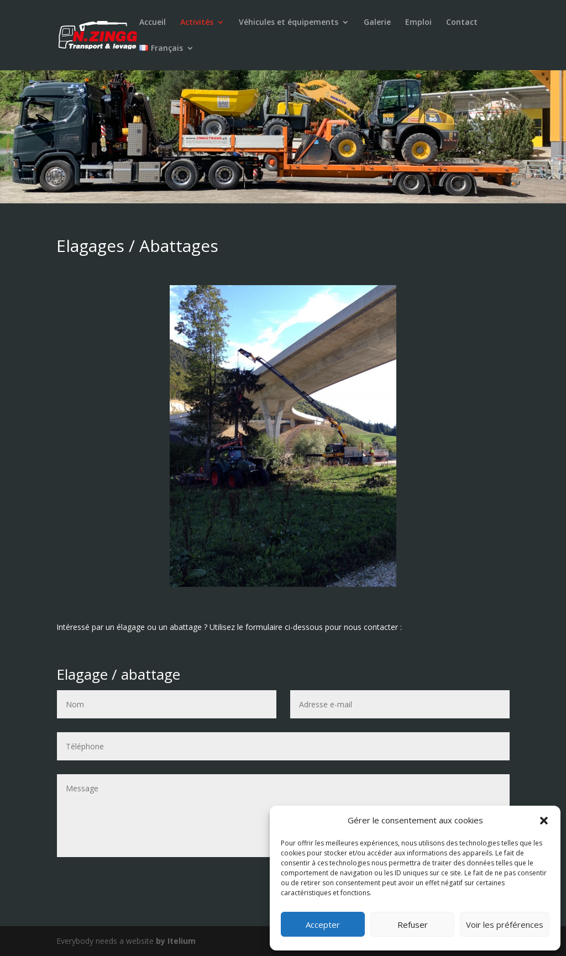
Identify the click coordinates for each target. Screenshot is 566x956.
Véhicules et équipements (288, 22)
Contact (462, 22)
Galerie (377, 22)
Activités (196, 22)
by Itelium (176, 941)
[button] (543, 820)
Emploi (418, 22)
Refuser (412, 924)
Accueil (152, 22)
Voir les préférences (504, 924)
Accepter (323, 924)
